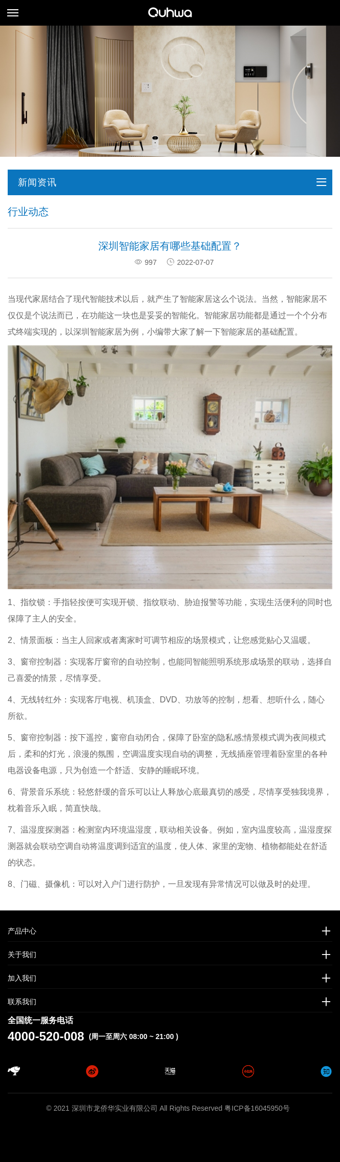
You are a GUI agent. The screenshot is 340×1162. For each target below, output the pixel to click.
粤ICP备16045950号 (257, 1108)
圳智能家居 (101, 331)
